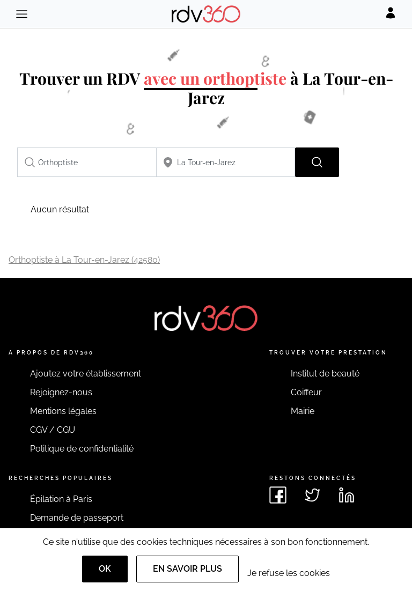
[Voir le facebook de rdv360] (277, 495)
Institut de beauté (325, 373)
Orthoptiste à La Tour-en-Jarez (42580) (84, 260)
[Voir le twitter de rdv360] (312, 495)
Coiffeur (306, 392)
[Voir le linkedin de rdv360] (346, 495)
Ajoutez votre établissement (85, 373)
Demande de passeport (76, 518)
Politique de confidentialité (82, 449)
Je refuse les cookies (288, 573)
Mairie (302, 411)
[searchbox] (87, 162)
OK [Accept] (105, 569)
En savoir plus (187, 569)
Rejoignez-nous (61, 392)
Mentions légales (63, 411)
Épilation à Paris (61, 499)
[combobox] (87, 162)
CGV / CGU (52, 430)
